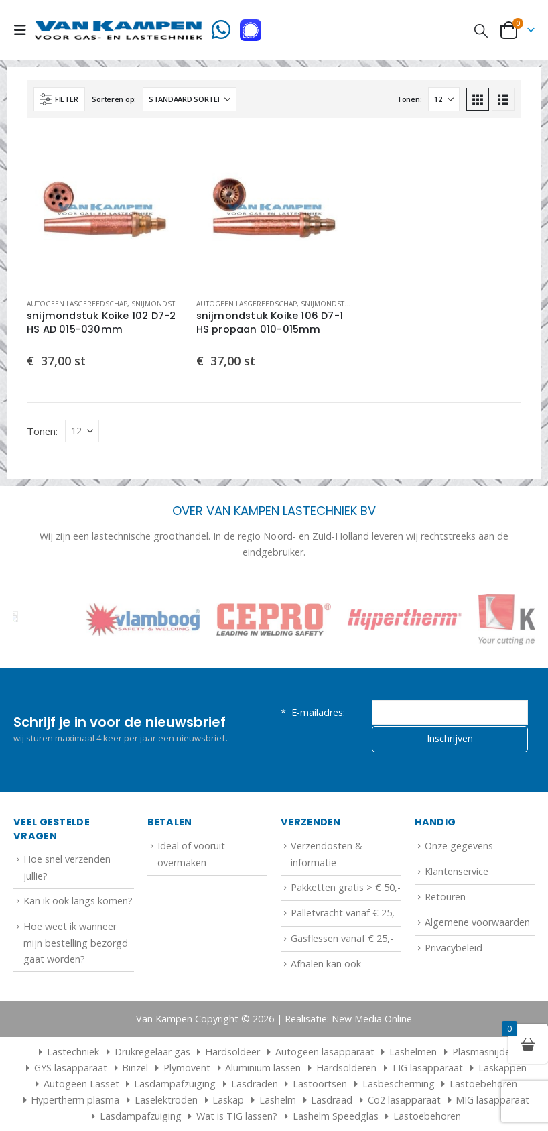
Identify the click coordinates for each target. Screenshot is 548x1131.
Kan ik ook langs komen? (78, 900)
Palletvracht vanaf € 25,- (344, 912)
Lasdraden (254, 1083)
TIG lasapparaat (427, 1067)
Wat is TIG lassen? (236, 1116)
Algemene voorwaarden (477, 922)
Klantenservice (456, 871)
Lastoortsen (320, 1083)
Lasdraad (331, 1099)
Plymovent (186, 1067)
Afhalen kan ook (326, 963)
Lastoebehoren (483, 1083)
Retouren (445, 896)
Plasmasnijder (483, 1051)
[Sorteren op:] (189, 99)
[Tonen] (444, 99)
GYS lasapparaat (70, 1067)
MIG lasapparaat (492, 1099)
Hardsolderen (346, 1067)
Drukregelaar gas (152, 1051)
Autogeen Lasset (81, 1083)
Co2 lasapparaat (404, 1099)
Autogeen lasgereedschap (77, 303)
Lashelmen (413, 1051)
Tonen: (409, 99)
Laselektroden (166, 1099)
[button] (24, 30)
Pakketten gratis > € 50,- (346, 887)
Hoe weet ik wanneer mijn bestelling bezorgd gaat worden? (75, 942)
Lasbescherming (398, 1083)
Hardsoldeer (232, 1051)
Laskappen (502, 1067)
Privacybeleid (453, 947)
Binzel (135, 1067)
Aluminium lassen (263, 1067)
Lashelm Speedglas (336, 1116)
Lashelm (277, 1099)
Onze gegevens (459, 845)
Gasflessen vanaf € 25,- (342, 938)
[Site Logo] (118, 30)
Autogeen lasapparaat (324, 1051)
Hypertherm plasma (75, 1099)
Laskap (228, 1099)
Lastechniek (67, 1051)
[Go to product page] (105, 209)
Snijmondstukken (164, 303)
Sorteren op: (114, 99)
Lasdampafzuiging (175, 1083)
